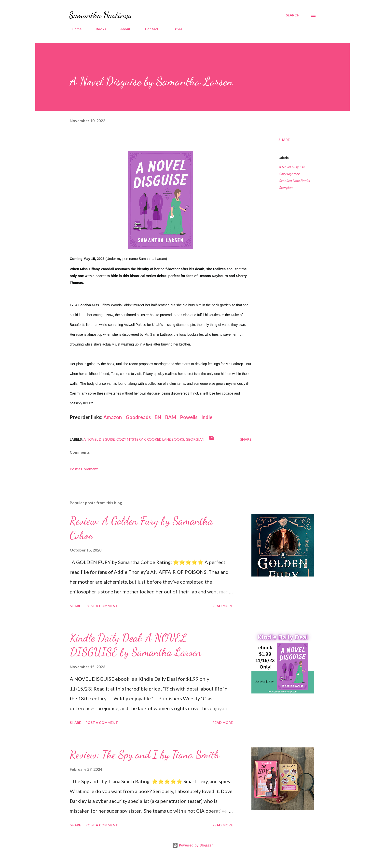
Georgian (285, 187)
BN (158, 417)
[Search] (293, 15)
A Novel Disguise (291, 167)
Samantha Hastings (100, 15)
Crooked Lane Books (294, 181)
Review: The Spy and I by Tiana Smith (145, 754)
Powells (188, 417)
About (122, 29)
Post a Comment (84, 468)
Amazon (113, 417)
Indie (206, 417)
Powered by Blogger (192, 845)
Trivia (174, 29)
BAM (170, 417)
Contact (149, 29)
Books (98, 29)
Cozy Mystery (288, 174)
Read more (222, 606)
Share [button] (284, 140)
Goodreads (138, 417)
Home (74, 29)
